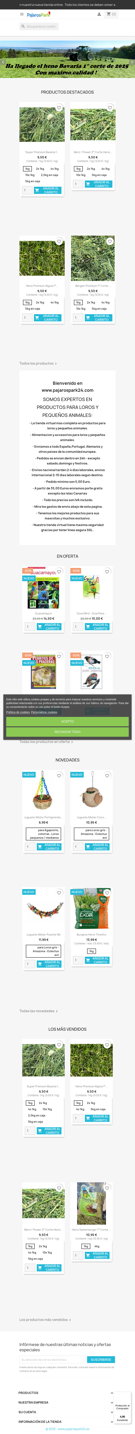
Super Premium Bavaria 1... (42, 152)
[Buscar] (39, 26)
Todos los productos (38, 363)
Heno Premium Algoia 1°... (42, 286)
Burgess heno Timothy (91, 934)
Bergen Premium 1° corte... (92, 286)
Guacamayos (43, 613)
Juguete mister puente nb (43, 934)
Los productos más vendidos (45, 1320)
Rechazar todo (67, 732)
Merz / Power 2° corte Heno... (93, 152)
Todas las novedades (39, 1011)
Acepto (67, 721)
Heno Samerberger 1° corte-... (91, 1229)
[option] (67, 59)
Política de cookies (18, 712)
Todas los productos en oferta (46, 742)
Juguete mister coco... (91, 817)
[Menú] (129, 1394)
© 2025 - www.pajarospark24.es (67, 1429)
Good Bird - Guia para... (91, 613)
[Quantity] (27, 190)
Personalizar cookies (44, 712)
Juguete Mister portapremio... (43, 817)
